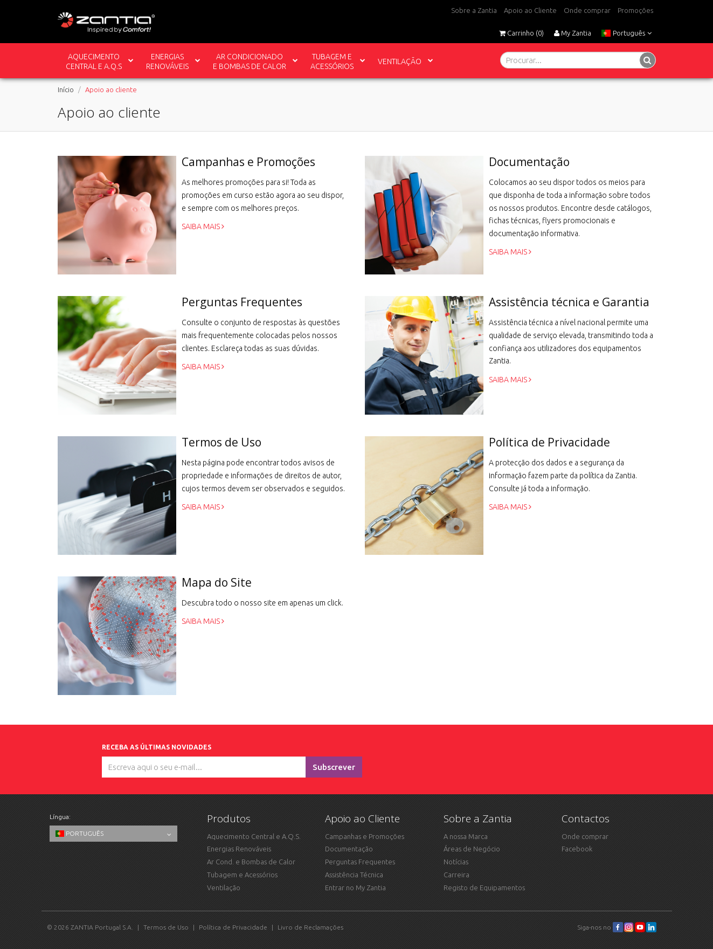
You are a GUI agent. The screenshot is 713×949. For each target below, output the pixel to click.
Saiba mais (203, 226)
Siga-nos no (600, 927)
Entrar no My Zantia (355, 887)
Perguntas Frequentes (360, 861)
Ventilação (223, 887)
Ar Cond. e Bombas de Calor (251, 861)
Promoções (635, 10)
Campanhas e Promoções (364, 836)
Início (66, 89)
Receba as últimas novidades (158, 747)
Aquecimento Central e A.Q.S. (254, 836)
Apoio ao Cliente (530, 10)
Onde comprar (587, 10)
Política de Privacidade (233, 927)
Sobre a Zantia (474, 10)
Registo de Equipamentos (484, 887)
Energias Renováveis (239, 848)
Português (626, 33)
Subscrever (334, 767)
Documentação (349, 848)
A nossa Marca (466, 836)
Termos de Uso (166, 927)
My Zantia (572, 33)
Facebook (577, 848)
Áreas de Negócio (472, 848)
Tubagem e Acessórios (242, 874)
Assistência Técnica (354, 874)
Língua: (60, 816)
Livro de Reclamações (310, 927)
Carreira (456, 874)
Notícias (456, 861)
